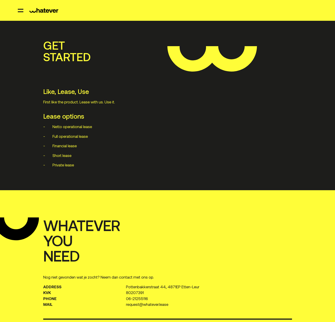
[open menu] (21, 10)
